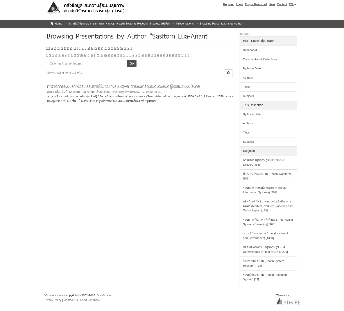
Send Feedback (90, 300)
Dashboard (250, 50)
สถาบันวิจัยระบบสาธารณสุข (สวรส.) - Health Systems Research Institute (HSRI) (119, 23)
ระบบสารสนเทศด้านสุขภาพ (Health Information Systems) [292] (265, 190)
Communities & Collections (260, 59)
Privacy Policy (52, 300)
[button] (292, 4)
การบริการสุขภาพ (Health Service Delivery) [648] (264, 162)
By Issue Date (252, 68)
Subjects (248, 96)
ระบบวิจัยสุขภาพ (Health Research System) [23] (265, 277)
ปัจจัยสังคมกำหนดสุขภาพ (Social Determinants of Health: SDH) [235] (265, 249)
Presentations (185, 23)
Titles (246, 86)
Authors (248, 77)
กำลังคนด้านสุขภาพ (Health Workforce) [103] (267, 176)
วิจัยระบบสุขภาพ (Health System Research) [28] (263, 263)
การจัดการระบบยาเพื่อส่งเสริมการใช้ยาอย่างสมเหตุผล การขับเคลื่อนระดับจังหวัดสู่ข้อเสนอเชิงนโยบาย (123, 86)
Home (58, 23)
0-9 (48, 48)
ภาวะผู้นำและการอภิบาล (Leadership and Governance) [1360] (266, 236)
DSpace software (54, 295)
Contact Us (71, 300)
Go (132, 63)
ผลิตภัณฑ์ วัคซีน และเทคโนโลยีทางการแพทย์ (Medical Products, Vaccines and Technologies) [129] (268, 206)
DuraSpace (104, 295)
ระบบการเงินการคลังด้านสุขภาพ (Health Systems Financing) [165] (268, 222)
